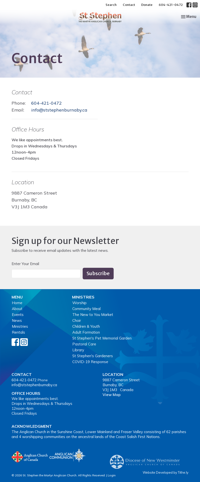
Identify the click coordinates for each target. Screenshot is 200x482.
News (17, 320)
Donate (147, 5)
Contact (129, 5)
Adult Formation (86, 332)
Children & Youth (86, 326)
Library (78, 350)
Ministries (20, 326)
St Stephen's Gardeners (92, 356)
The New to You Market (92, 314)
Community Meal (86, 308)
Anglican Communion (67, 455)
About (17, 308)
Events (18, 314)
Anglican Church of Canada (30, 456)
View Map (112, 394)
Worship (79, 302)
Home (17, 302)
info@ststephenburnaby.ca (59, 110)
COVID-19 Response (90, 361)
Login (112, 475)
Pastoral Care (84, 344)
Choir (76, 320)
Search (111, 5)
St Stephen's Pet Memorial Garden (102, 338)
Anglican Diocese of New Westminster (146, 459)
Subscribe (98, 273)
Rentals (18, 332)
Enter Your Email (25, 263)
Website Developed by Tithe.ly (165, 472)
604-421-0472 (171, 5)
